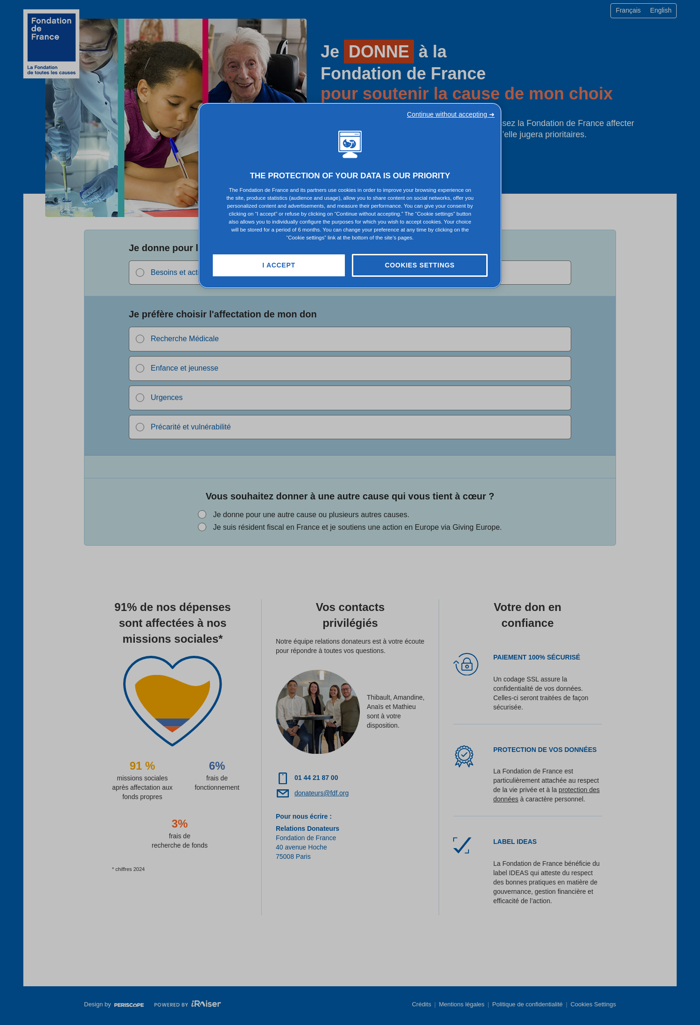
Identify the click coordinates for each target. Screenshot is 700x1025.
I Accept (278, 265)
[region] (350, 196)
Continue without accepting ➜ (451, 114)
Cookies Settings (420, 265)
